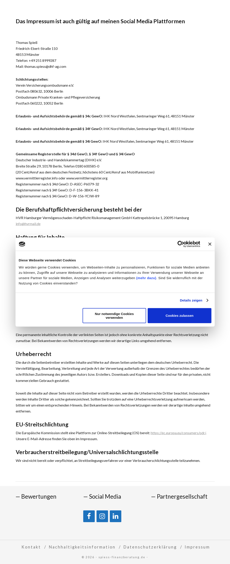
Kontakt (31, 547)
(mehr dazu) (146, 278)
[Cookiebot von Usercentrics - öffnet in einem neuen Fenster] (180, 244)
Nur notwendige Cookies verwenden (114, 315)
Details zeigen (191, 300)
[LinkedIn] (115, 516)
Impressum (197, 547)
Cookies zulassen (179, 315)
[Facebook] (89, 516)
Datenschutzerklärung (150, 547)
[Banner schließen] (209, 244)
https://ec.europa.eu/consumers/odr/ (178, 433)
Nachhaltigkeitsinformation (82, 547)
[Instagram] (102, 516)
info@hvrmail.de (28, 224)
